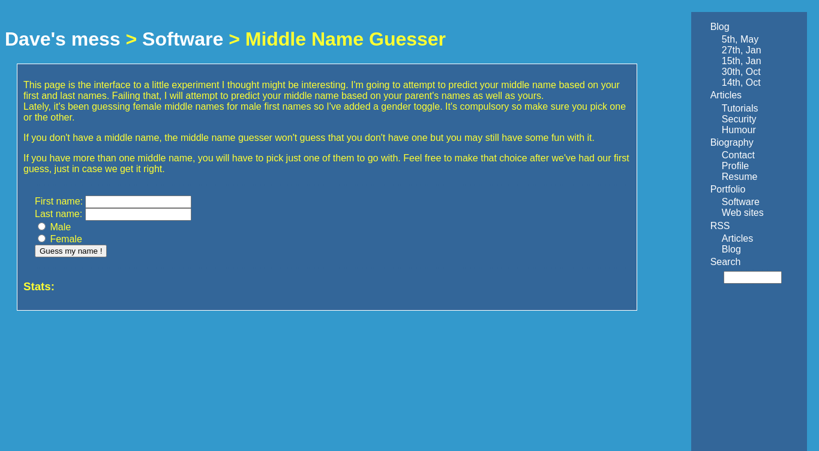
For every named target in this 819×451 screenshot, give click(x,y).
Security (739, 119)
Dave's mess (63, 39)
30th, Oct (741, 72)
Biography (732, 142)
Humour (739, 130)
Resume (740, 177)
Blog (720, 27)
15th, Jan (741, 61)
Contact (738, 155)
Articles (726, 95)
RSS (720, 226)
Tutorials (740, 108)
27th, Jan (741, 50)
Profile (735, 166)
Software (182, 39)
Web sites (743, 213)
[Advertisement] (737, 367)
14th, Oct (741, 82)
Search (725, 262)
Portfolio (728, 189)
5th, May (740, 39)
